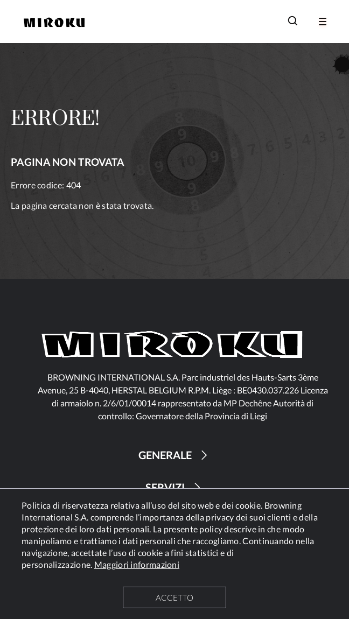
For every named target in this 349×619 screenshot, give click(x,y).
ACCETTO (174, 597)
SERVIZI (174, 487)
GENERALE (174, 455)
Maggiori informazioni (136, 564)
